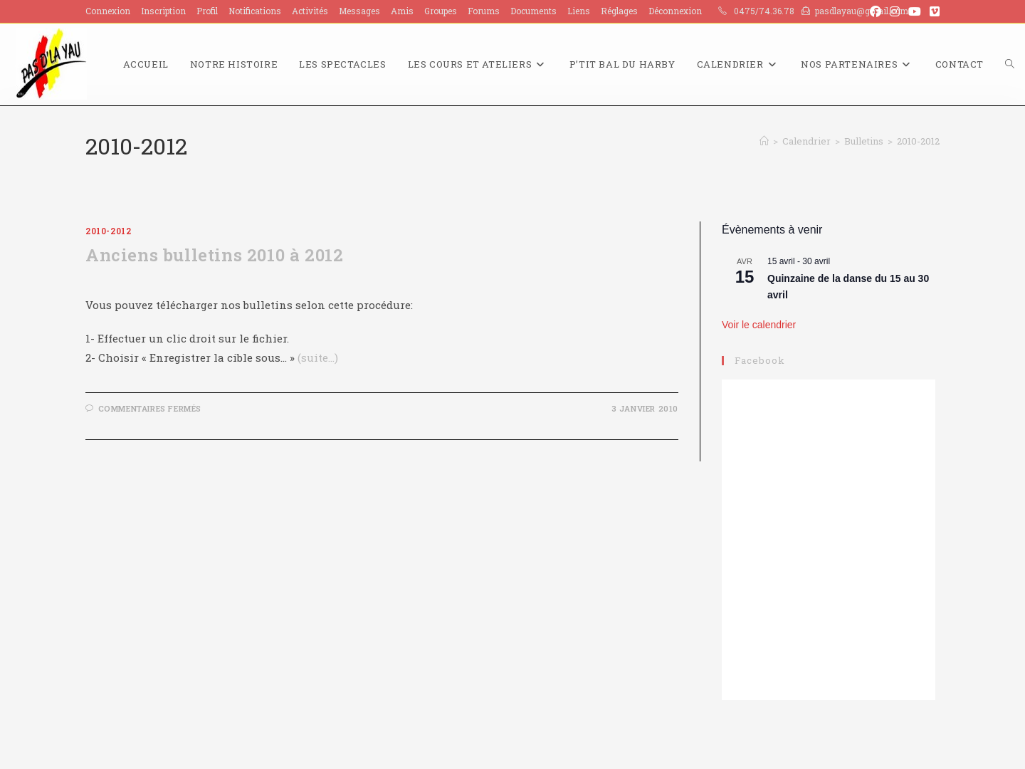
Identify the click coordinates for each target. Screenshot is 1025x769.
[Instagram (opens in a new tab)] (894, 11)
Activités (310, 10)
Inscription (163, 10)
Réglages (619, 10)
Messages (359, 10)
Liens (578, 10)
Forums (484, 10)
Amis (402, 10)
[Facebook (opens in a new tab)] (875, 11)
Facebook (760, 360)
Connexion (107, 10)
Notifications (254, 10)
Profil (207, 10)
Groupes (440, 10)
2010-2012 (918, 141)
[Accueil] (764, 141)
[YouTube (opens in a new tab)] (914, 11)
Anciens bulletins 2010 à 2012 (214, 255)
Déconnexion (675, 10)
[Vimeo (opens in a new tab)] (932, 11)
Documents (533, 10)
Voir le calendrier (759, 324)
